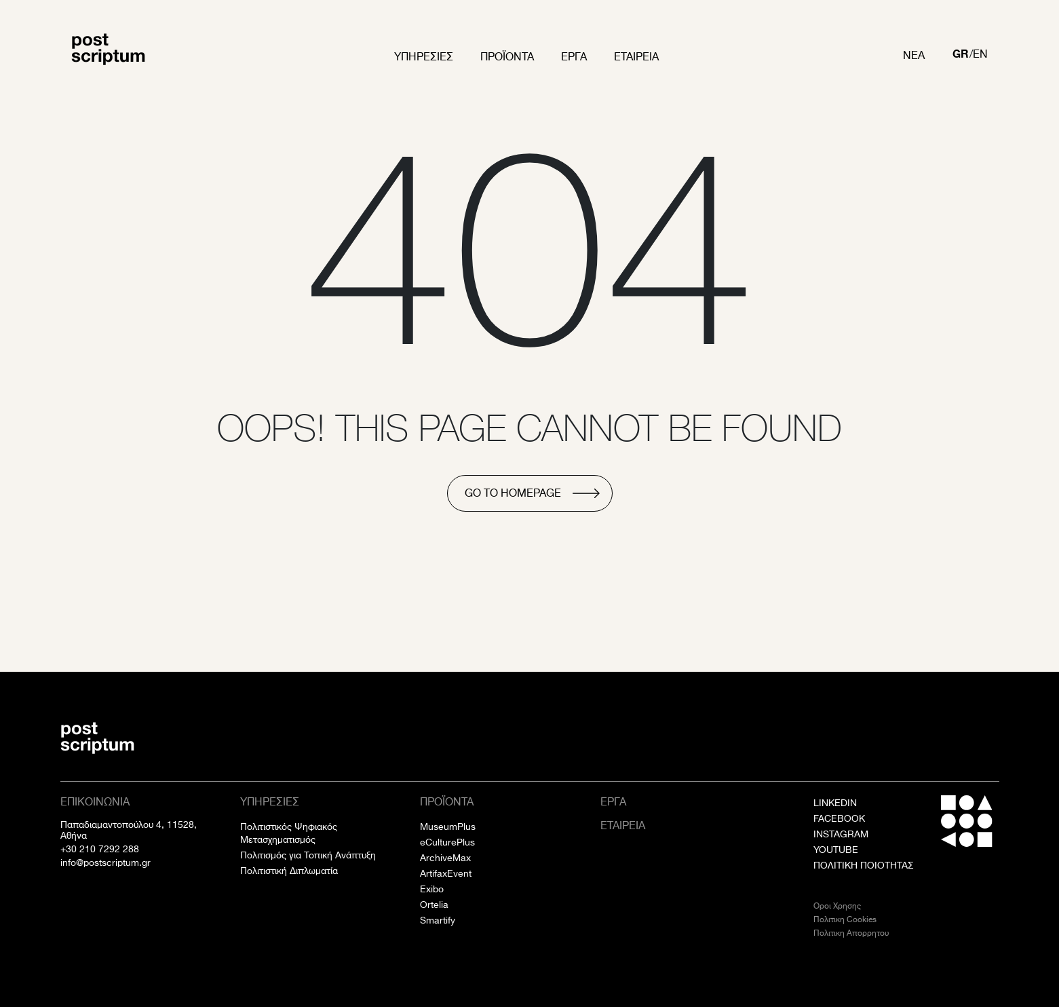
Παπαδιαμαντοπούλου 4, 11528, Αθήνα (128, 829)
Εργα (574, 57)
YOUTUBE (835, 849)
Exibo (432, 889)
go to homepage (513, 493)
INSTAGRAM (840, 834)
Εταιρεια (636, 57)
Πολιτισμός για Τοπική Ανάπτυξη (308, 855)
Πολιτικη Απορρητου (851, 933)
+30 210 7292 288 (99, 849)
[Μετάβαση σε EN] (980, 55)
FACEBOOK (839, 818)
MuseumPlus (448, 826)
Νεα (914, 55)
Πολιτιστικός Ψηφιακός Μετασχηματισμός (288, 833)
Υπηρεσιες (423, 57)
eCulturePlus (447, 842)
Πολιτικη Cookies (845, 919)
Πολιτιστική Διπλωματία (289, 870)
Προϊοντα (507, 57)
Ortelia (434, 904)
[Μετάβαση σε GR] (960, 55)
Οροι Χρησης (837, 905)
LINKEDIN (835, 803)
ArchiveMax (445, 858)
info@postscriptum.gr (105, 862)
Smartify (437, 920)
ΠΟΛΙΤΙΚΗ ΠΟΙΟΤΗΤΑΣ (863, 865)
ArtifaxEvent (445, 873)
